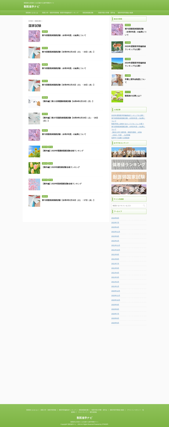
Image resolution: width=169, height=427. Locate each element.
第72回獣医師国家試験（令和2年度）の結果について (64, 134)
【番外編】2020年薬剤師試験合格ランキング (61, 167)
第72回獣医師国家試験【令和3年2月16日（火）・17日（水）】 (68, 200)
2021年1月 (115, 286)
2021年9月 (115, 254)
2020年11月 (115, 295)
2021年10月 (115, 250)
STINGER (105, 424)
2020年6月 (115, 318)
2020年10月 (115, 300)
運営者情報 (93, 411)
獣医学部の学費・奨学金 (106, 13)
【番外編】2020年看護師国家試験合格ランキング (63, 151)
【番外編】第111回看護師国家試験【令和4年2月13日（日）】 (68, 101)
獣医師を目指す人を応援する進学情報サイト (85, 421)
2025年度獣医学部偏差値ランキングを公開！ (127, 115)
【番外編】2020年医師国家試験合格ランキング (62, 184)
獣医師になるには (32, 13)
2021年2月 (115, 282)
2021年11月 (115, 245)
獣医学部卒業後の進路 (125, 13)
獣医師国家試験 (88, 13)
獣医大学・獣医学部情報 (50, 13)
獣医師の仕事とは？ (133, 96)
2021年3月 (115, 277)
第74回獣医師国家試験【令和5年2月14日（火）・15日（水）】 (68, 52)
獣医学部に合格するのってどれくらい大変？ (127, 124)
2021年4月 (115, 273)
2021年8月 (115, 259)
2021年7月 (115, 264)
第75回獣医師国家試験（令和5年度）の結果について (64, 35)
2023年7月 (115, 222)
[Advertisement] (128, 363)
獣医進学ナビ (31, 6)
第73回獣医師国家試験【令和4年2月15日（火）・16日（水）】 (68, 85)
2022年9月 (115, 236)
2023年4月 (115, 227)
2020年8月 (115, 309)
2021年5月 (115, 268)
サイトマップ (82, 411)
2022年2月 (115, 241)
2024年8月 (115, 218)
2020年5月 (115, 323)
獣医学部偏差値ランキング (69, 13)
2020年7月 (115, 314)
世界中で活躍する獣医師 (120, 138)
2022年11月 (115, 232)
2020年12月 (115, 291)
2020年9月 (115, 305)
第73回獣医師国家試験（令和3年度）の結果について (64, 68)
